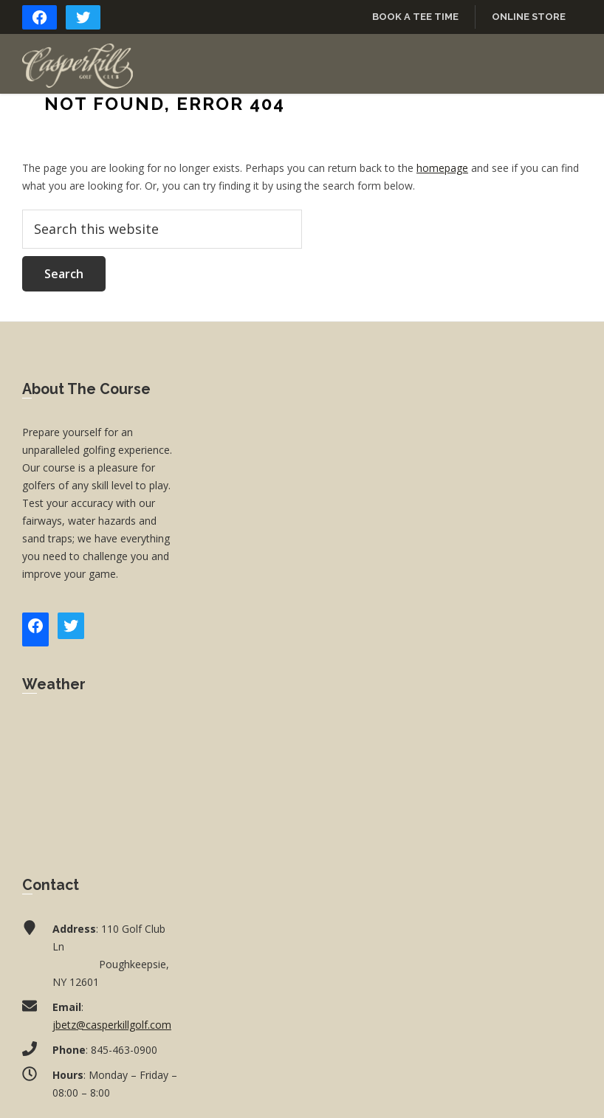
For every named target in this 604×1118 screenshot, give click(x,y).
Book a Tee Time (415, 16)
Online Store (529, 16)
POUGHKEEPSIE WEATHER (100, 774)
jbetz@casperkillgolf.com (111, 1025)
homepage (442, 168)
